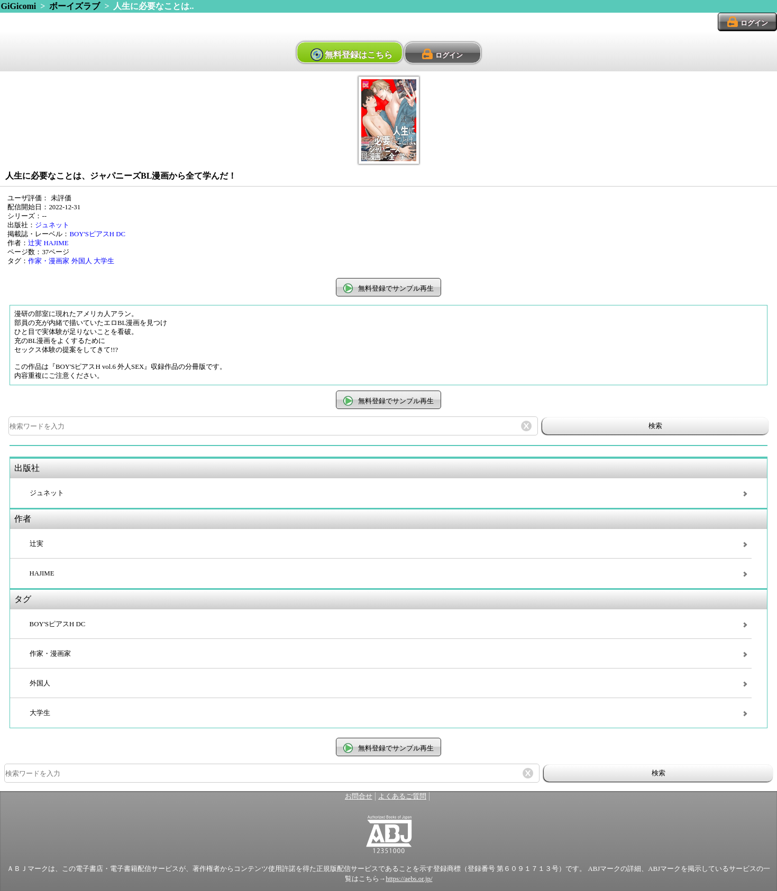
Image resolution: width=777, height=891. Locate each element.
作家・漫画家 (48, 261)
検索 (655, 426)
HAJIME (56, 243)
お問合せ (358, 796)
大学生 (104, 261)
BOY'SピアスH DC (97, 234)
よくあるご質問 (402, 796)
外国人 (81, 261)
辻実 (35, 243)
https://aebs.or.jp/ (409, 879)
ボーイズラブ (74, 6)
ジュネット (52, 225)
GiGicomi (18, 6)
